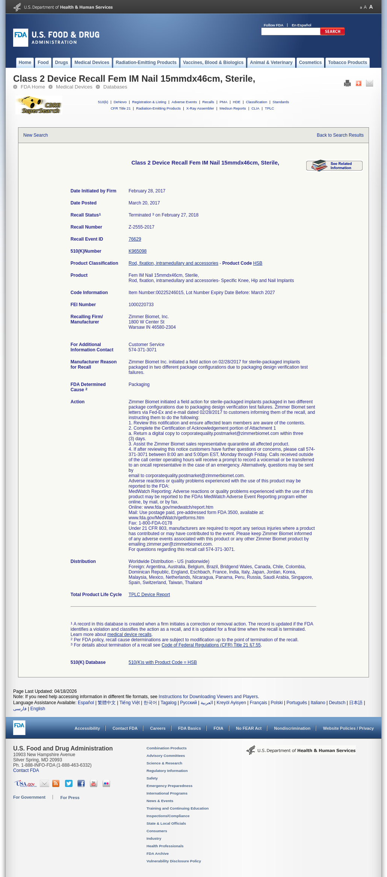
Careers (158, 728)
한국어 (150, 702)
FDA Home (33, 87)
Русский (188, 702)
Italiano (318, 702)
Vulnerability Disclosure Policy (174, 861)
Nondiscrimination (292, 728)
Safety (152, 778)
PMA (223, 102)
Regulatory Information (167, 771)
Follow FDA (273, 25)
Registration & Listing (149, 102)
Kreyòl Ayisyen (231, 702)
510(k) (103, 102)
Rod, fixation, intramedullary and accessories (173, 263)
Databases (115, 87)
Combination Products (167, 748)
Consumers (157, 831)
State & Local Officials (166, 823)
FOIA (218, 728)
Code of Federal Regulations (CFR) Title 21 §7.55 (211, 645)
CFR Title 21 (120, 108)
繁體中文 (107, 702)
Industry (154, 838)
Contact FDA (125, 728)
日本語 (356, 702)
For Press (70, 797)
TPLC (269, 108)
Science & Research (164, 763)
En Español (301, 25)
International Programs (167, 793)
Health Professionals (165, 846)
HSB (258, 263)
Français (258, 702)
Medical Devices (74, 87)
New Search (35, 135)
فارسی (20, 708)
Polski (277, 702)
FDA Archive (158, 853)
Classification (256, 102)
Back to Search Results (340, 135)
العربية (207, 702)
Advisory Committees (166, 755)
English (37, 708)
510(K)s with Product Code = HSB (162, 662)
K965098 (137, 251)
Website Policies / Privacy (348, 728)
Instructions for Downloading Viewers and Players (208, 696)
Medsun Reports (232, 108)
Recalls (208, 102)
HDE (236, 102)
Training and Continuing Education (178, 808)
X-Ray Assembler (200, 108)
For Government (29, 797)
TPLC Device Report (149, 594)
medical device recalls (129, 634)
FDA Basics (189, 728)
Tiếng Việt (129, 702)
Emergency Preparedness (169, 786)
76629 (134, 239)
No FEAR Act (249, 728)
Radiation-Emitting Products (158, 108)
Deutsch (337, 702)
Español (86, 702)
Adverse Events (184, 102)
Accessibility (87, 728)
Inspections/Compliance (168, 816)
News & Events (160, 801)
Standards (281, 102)
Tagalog (169, 702)
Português (296, 702)
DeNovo (120, 102)
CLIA (255, 108)
